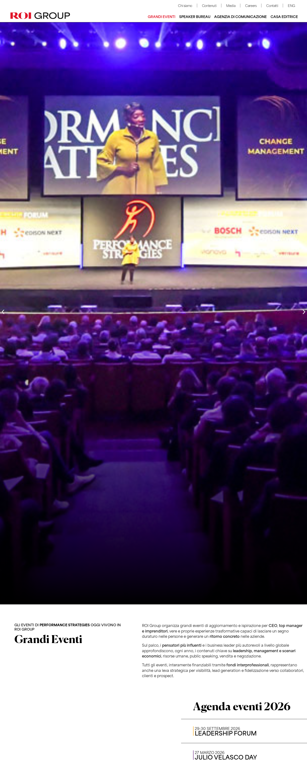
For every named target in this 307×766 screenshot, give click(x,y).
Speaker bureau (194, 16)
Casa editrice (284, 16)
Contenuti (209, 5)
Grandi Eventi (161, 16)
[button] (3, 312)
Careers (250, 5)
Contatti (272, 5)
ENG (291, 5)
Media (230, 5)
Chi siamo (185, 5)
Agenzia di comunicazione (240, 16)
